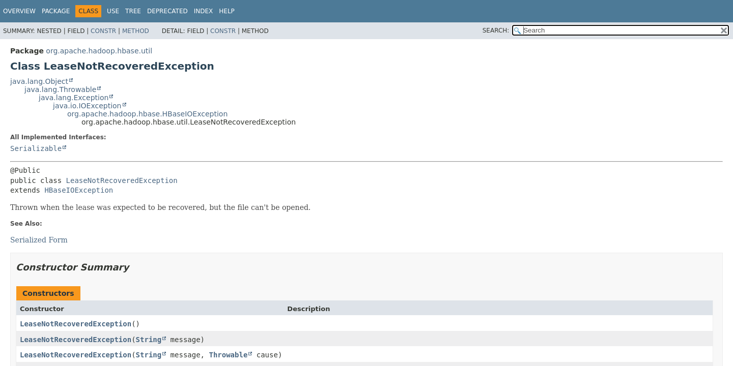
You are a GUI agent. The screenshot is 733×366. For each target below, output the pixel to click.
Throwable (228, 355)
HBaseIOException (78, 190)
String (149, 340)
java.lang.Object (39, 81)
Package (56, 11)
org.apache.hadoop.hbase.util (99, 51)
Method (135, 31)
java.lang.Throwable (60, 89)
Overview (19, 11)
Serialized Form (39, 240)
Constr (103, 31)
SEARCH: (496, 30)
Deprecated (167, 11)
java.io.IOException (87, 106)
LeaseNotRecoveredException (122, 180)
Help (227, 11)
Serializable (36, 148)
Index (203, 11)
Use (113, 11)
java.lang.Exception (73, 98)
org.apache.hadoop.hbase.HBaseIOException (147, 114)
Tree (133, 11)
